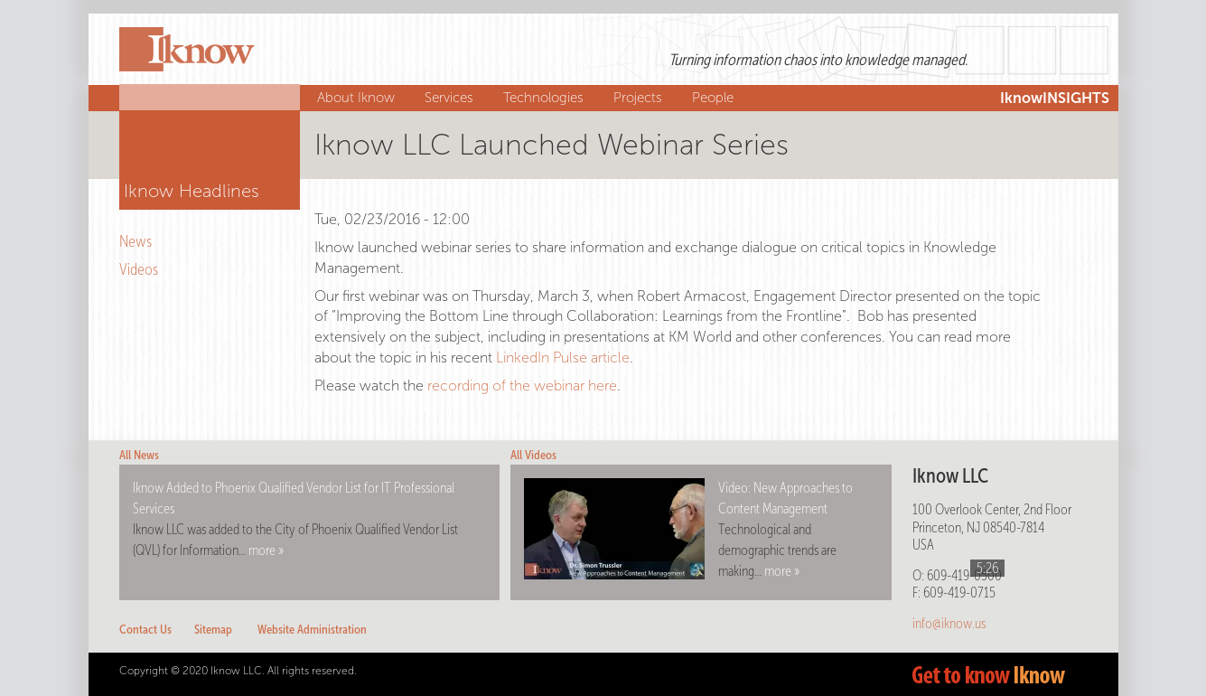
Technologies (546, 97)
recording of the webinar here (522, 385)
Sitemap (213, 629)
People (715, 97)
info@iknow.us (949, 623)
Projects (640, 97)
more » (266, 550)
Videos (141, 269)
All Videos (533, 455)
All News (139, 455)
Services (451, 97)
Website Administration (312, 629)
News (138, 241)
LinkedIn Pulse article (563, 357)
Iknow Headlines (191, 191)
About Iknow (358, 97)
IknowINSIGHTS (1054, 98)
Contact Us (145, 629)
